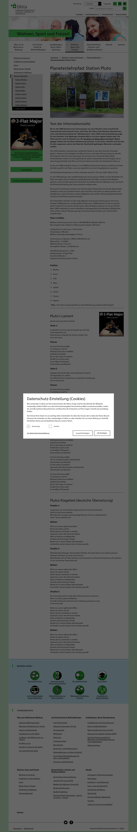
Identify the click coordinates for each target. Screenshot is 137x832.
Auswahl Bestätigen (83, 433)
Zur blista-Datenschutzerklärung (38, 433)
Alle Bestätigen (102, 433)
